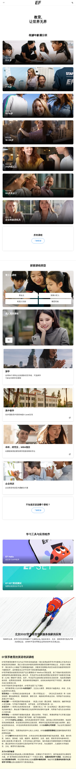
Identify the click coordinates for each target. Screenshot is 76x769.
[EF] (38, 2)
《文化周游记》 (52, 707)
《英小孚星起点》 (39, 694)
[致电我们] (72, 3)
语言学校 (23, 736)
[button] (4, 2)
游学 (10, 744)
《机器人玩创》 (38, 702)
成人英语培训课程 (57, 720)
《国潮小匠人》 (38, 707)
